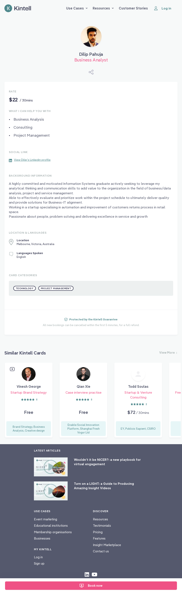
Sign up (39, 563)
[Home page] (17, 8)
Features (99, 538)
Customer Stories (133, 8)
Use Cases (77, 8)
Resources (103, 8)
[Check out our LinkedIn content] (87, 574)
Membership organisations (53, 532)
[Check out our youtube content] (94, 574)
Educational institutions (51, 526)
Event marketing (45, 519)
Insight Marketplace (107, 545)
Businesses (42, 538)
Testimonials (102, 526)
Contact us (101, 551)
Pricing (98, 532)
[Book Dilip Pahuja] (91, 38)
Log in (38, 557)
